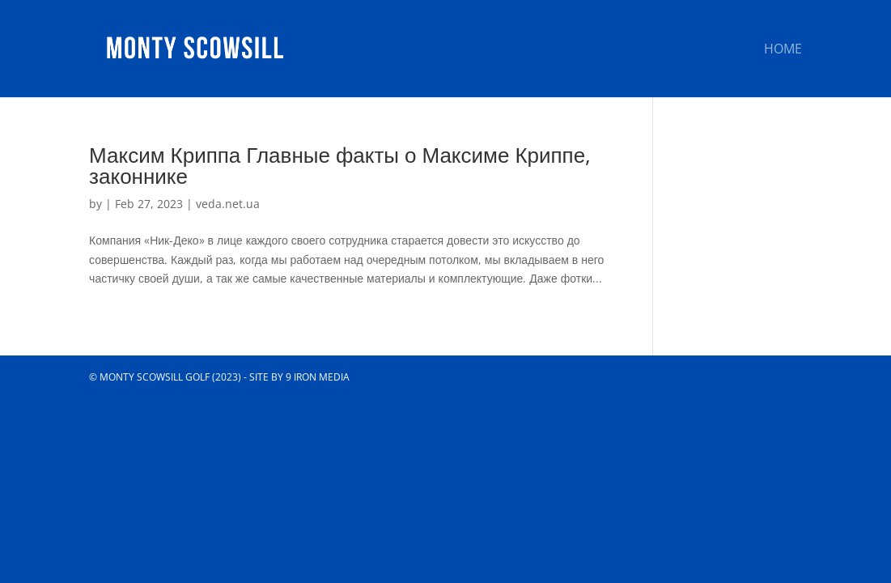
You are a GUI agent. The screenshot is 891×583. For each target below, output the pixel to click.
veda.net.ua (228, 203)
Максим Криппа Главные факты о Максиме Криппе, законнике (340, 165)
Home (783, 50)
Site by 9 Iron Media (299, 377)
